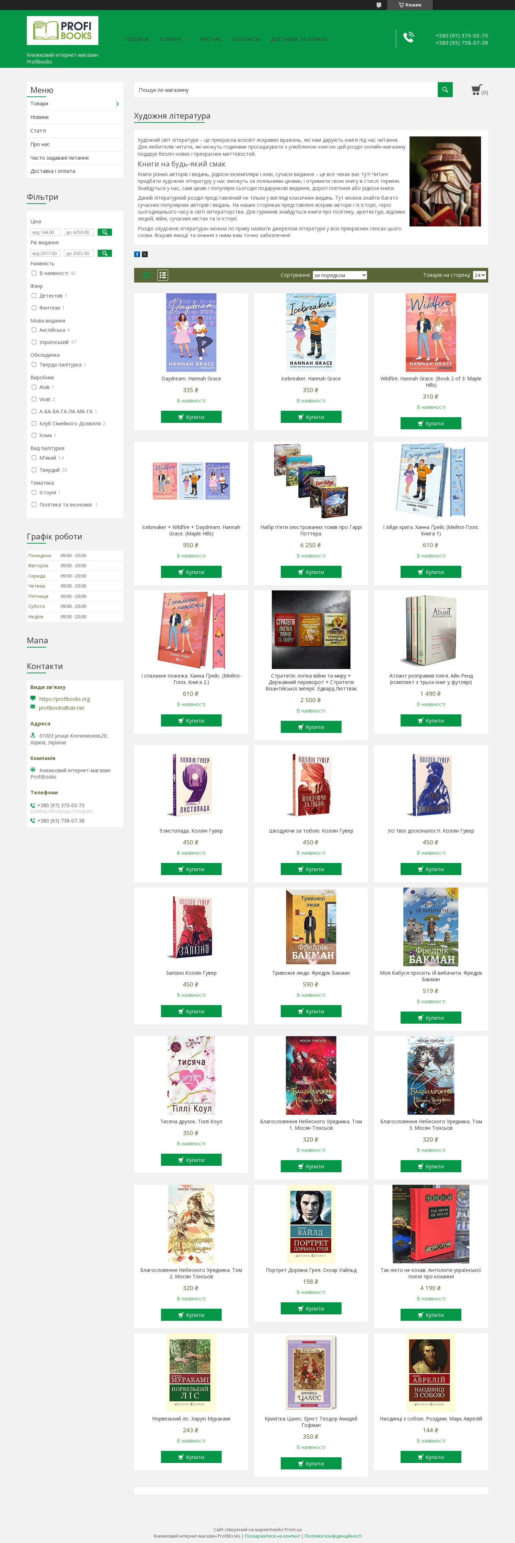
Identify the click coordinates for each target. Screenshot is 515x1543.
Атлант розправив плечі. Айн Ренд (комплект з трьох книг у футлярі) (431, 679)
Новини (39, 117)
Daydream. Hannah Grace (191, 378)
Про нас (211, 39)
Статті (38, 130)
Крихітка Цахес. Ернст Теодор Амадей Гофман (311, 1421)
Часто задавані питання (59, 157)
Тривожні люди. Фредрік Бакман (311, 973)
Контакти (246, 39)
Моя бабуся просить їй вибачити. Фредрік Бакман (431, 976)
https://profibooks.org (64, 698)
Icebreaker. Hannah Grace (311, 378)
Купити (195, 416)
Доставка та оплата (299, 39)
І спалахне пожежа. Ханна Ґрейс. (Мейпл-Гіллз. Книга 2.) (191, 679)
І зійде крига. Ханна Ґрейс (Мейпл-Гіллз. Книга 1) (431, 530)
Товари (170, 39)
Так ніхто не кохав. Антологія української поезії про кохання (431, 1273)
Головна (136, 39)
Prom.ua (293, 1530)
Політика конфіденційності (333, 1536)
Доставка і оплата (52, 171)
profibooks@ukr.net (61, 708)
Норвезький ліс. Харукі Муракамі (191, 1418)
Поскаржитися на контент (272, 1536)
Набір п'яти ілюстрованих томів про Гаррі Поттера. (311, 530)
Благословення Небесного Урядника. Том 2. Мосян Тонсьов (191, 1273)
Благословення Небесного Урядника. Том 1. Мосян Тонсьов (311, 1124)
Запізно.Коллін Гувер (191, 973)
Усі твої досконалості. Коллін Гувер (431, 831)
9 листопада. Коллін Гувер (191, 831)
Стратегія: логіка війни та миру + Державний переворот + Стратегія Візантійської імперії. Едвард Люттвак (311, 682)
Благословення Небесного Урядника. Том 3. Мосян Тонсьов (431, 1124)
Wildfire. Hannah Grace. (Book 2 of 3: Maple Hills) (431, 381)
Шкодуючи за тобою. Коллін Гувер (311, 831)
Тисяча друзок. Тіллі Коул (191, 1121)
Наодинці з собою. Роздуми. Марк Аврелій (431, 1418)
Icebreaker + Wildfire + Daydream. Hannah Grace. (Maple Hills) (191, 530)
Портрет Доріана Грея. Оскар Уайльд (311, 1270)
